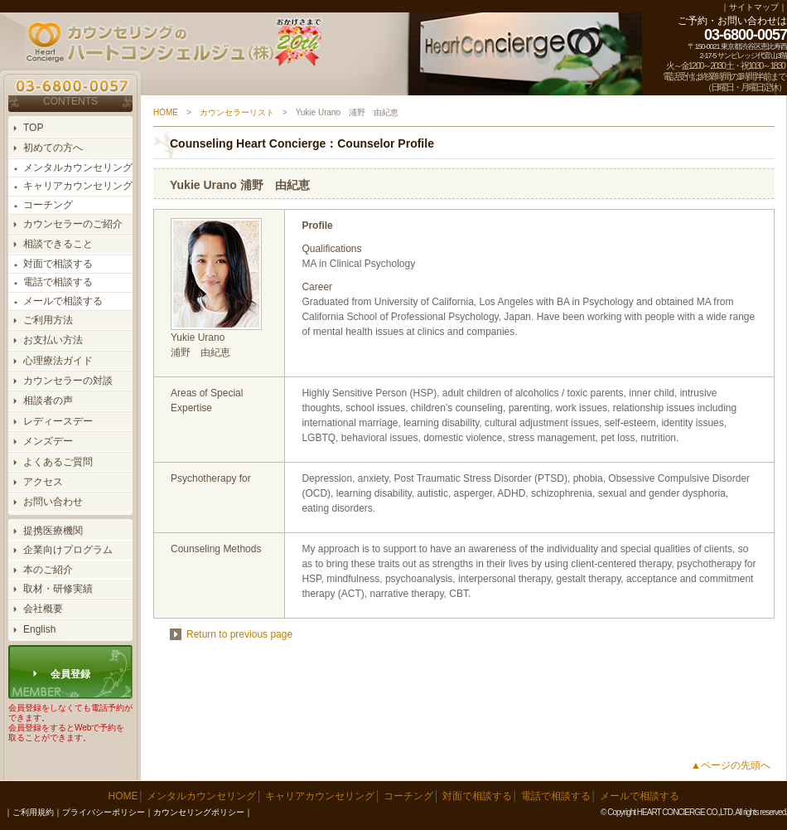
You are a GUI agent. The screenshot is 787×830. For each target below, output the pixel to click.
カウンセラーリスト (237, 112)
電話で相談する (58, 282)
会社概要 (43, 608)
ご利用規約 (33, 812)
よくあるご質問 (58, 462)
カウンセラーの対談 (68, 380)
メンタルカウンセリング (78, 167)
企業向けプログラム (68, 550)
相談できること (58, 244)
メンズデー (48, 441)
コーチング (48, 205)
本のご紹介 (48, 569)
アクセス (43, 482)
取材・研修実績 (58, 589)
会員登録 (70, 674)
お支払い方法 (53, 340)
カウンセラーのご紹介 (73, 224)
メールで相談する (63, 301)
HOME (165, 112)
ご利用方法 (48, 320)
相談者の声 (48, 400)
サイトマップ (754, 7)
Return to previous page (239, 634)
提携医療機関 (53, 530)
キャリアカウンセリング (78, 186)
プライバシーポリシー (103, 812)
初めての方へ (53, 147)
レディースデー (58, 421)
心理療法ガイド (58, 360)
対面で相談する (58, 263)
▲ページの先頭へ (730, 765)
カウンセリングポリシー (198, 812)
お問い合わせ (53, 501)
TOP (33, 127)
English (39, 629)
